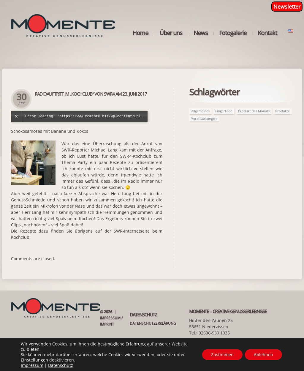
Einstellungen (34, 360)
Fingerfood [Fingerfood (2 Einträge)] (223, 111)
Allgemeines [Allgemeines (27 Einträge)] (200, 111)
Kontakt (267, 33)
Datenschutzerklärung (153, 323)
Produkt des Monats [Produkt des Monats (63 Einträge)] (254, 111)
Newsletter (286, 6)
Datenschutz (60, 365)
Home (140, 33)
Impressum (32, 365)
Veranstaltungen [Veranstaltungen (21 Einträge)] (204, 118)
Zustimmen (222, 354)
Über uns (170, 33)
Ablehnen (263, 354)
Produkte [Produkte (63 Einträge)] (282, 111)
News (201, 33)
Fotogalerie (232, 33)
